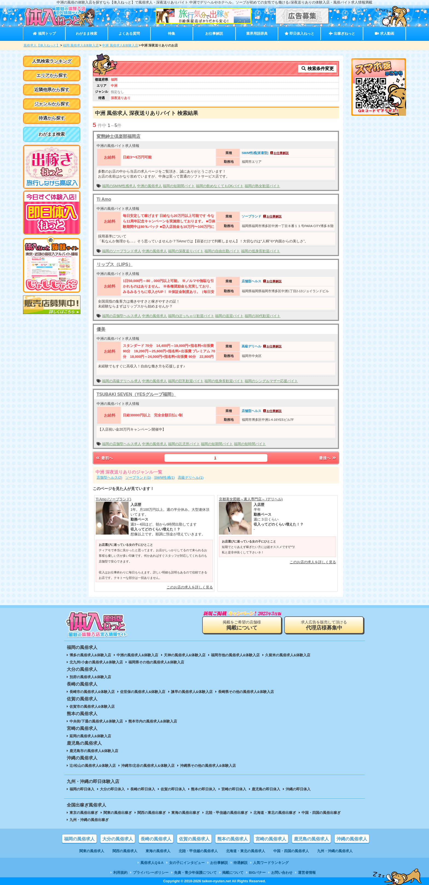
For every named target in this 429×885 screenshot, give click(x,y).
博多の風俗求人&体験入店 (90, 655)
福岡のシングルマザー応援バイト (271, 381)
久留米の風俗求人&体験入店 (287, 655)
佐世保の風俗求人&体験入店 (142, 692)
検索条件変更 (317, 68)
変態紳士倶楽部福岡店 (118, 136)
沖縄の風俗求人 (352, 839)
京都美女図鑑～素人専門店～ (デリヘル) (251, 499)
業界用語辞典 (257, 33)
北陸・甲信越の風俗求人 (198, 851)
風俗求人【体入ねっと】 (42, 45)
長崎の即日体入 (142, 789)
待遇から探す (52, 118)
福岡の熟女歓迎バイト (262, 186)
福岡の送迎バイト (229, 316)
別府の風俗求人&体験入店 (90, 677)
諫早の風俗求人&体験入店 (192, 692)
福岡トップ (44, 33)
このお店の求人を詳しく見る (190, 587)
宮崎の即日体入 (233, 789)
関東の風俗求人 (91, 851)
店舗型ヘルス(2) (109, 477)
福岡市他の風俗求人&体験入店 (235, 655)
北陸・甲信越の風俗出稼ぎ (226, 813)
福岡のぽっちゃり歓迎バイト (191, 316)
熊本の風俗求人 (232, 839)
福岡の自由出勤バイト (222, 251)
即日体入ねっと (299, 33)
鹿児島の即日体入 (266, 789)
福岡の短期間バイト (179, 186)
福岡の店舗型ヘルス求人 (121, 316)
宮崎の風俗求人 (271, 839)
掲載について (233, 873)
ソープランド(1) (138, 477)
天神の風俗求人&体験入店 (184, 655)
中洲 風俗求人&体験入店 (120, 45)
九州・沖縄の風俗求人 (335, 851)
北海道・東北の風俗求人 (245, 851)
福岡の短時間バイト (250, 444)
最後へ (328, 458)
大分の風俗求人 (117, 839)
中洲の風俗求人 (149, 186)
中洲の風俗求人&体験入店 (137, 655)
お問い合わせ (281, 873)
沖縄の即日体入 (298, 789)
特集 (171, 33)
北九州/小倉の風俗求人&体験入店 (96, 662)
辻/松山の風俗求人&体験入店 (92, 766)
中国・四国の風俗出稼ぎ (321, 813)
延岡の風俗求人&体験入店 (90, 736)
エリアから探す (51, 75)
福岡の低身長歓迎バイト (260, 251)
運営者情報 (307, 873)
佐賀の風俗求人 (194, 839)
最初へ (104, 458)
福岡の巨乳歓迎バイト (186, 381)
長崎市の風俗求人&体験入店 (92, 692)
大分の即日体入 (112, 789)
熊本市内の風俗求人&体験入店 (152, 721)
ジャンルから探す (51, 103)
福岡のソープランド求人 (121, 251)
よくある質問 (129, 33)
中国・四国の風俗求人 (291, 851)
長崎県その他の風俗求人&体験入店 (246, 692)
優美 (101, 329)
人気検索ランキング (51, 61)
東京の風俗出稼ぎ (83, 813)
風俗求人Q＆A (151, 863)
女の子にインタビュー (187, 863)
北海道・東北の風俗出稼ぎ (274, 813)
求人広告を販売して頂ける (324, 625)
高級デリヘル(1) (191, 477)
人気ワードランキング (271, 863)
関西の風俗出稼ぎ (151, 813)
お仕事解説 (214, 33)
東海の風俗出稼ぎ (185, 813)
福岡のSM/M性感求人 (119, 186)
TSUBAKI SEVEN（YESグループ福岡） (136, 394)
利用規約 (120, 873)
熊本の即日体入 (203, 789)
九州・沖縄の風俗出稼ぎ (89, 820)
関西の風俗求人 (124, 851)
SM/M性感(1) (164, 477)
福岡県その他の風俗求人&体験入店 (156, 662)
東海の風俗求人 (158, 851)
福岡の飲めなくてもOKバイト (220, 186)
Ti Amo (104, 199)
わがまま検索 (86, 33)
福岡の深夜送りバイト (186, 251)
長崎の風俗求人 (156, 839)
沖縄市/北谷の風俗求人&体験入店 (148, 766)
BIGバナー (257, 873)
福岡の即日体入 (81, 789)
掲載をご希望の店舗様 (242, 625)
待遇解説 (240, 863)
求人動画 (384, 33)
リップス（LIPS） (115, 264)
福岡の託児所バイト (184, 444)
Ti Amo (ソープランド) (113, 499)
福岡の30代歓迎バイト (262, 316)
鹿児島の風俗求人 (311, 839)
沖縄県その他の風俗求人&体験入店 (208, 766)
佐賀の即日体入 (173, 789)
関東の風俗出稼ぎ (117, 813)
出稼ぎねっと (342, 33)
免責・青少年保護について (195, 873)
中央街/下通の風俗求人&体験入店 (96, 721)
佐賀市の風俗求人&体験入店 (92, 706)
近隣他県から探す (51, 89)
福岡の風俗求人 (79, 839)
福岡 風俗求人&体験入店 (81, 45)
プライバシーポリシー (151, 873)
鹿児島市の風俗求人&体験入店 (93, 751)
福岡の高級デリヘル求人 (121, 381)
